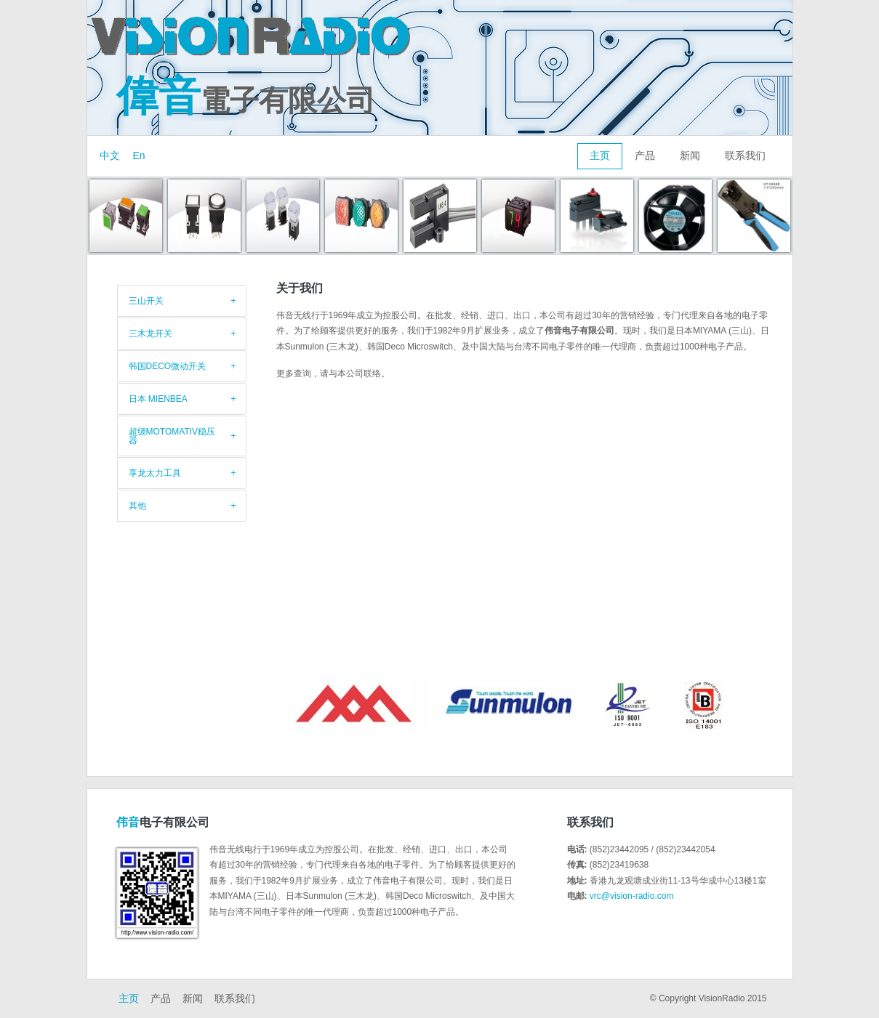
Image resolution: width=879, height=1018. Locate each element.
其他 (137, 506)
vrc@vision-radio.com (632, 896)
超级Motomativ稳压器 (172, 436)
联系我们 (745, 155)
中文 (110, 155)
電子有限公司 (245, 100)
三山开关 (146, 301)
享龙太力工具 (155, 473)
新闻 (690, 155)
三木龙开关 (150, 333)
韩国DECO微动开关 (167, 366)
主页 (600, 155)
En (139, 155)
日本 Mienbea (158, 399)
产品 (645, 155)
